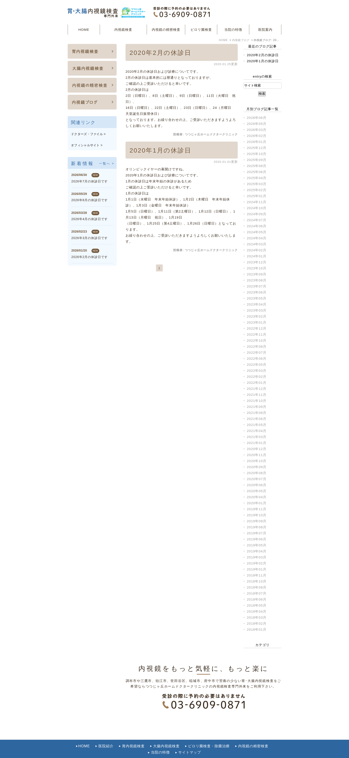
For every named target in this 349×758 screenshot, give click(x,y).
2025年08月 (256, 166)
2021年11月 (256, 395)
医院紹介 (106, 736)
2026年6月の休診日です (89, 200)
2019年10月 (256, 515)
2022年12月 (256, 328)
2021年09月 (256, 407)
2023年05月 (256, 298)
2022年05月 (256, 364)
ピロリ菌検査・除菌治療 (209, 736)
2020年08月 (256, 473)
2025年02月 (256, 190)
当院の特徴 (233, 29)
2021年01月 (256, 443)
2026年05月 (256, 124)
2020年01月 (256, 503)
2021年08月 (256, 413)
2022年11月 (256, 334)
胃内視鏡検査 (133, 736)
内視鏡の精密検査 (166, 29)
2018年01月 (256, 629)
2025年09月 (256, 160)
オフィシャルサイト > (86, 145)
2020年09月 (256, 467)
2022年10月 (256, 340)
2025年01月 (256, 196)
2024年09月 (256, 214)
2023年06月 (256, 292)
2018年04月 (256, 611)
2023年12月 (256, 262)
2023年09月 (256, 274)
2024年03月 (256, 244)
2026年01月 (256, 142)
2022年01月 (256, 382)
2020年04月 (256, 497)
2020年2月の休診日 (160, 52)
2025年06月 (256, 172)
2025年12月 (256, 148)
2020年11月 (256, 455)
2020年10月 (256, 461)
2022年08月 (256, 346)
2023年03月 (256, 310)
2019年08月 (256, 527)
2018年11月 (256, 575)
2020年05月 (256, 491)
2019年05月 (256, 545)
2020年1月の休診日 (160, 150)
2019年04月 (256, 551)
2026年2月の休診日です (89, 257)
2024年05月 (256, 232)
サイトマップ (189, 742)
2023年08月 (256, 280)
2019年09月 (256, 521)
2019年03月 (256, 557)
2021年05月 (256, 425)
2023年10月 (256, 268)
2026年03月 (256, 130)
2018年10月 (256, 581)
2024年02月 (256, 250)
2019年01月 (256, 569)
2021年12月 (256, 388)
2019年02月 (256, 563)
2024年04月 (256, 238)
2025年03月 (256, 184)
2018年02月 (256, 623)
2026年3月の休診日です (89, 238)
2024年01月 (256, 256)
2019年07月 (256, 533)
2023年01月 (256, 322)
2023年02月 (256, 316)
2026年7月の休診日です (89, 181)
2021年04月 (256, 431)
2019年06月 (256, 539)
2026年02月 (256, 136)
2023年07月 (256, 286)
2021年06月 (256, 419)
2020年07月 (256, 479)
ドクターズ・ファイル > (88, 134)
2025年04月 (256, 178)
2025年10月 (256, 154)
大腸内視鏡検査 (166, 736)
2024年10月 (256, 208)
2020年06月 (256, 485)
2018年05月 (256, 605)
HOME (83, 29)
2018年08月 (256, 587)
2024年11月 (256, 202)
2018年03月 (256, 617)
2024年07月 (256, 220)
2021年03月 (256, 437)
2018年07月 (256, 593)
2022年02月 (256, 376)
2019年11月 (256, 509)
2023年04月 (256, 304)
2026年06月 (256, 118)
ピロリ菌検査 (201, 29)
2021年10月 (256, 401)
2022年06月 (256, 358)
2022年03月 (256, 370)
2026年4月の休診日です (89, 219)
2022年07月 (256, 352)
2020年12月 (256, 449)
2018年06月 (256, 599)
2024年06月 (256, 226)
